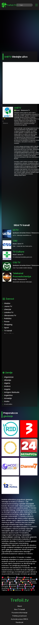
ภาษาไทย (28, 588)
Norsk (21, 585)
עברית (17, 581)
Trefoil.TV (9, 5)
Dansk (26, 577)
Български (11, 577)
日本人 (12, 583)
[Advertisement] (19, 30)
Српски (12, 588)
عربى (4, 577)
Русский (20, 586)
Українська (16, 590)
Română (13, 586)
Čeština (19, 577)
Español (26, 579)
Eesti (32, 579)
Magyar (23, 581)
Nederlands (13, 585)
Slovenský (28, 586)
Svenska (20, 588)
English (18, 579)
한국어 (18, 583)
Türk (9, 590)
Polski (27, 585)
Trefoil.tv (20, 600)
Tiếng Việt (25, 590)
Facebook (19, 622)
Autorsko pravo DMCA (19, 619)
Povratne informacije (19, 613)
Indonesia (31, 581)
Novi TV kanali (19, 609)
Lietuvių (25, 583)
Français (10, 581)
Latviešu (33, 583)
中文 (32, 590)
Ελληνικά (11, 579)
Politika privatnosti (19, 616)
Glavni (19, 606)
